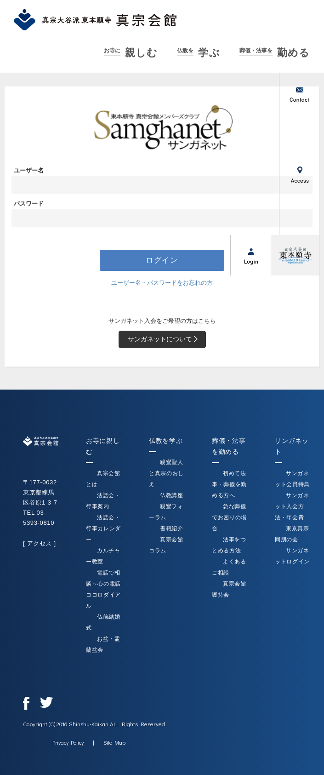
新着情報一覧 (299, 134)
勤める (274, 52)
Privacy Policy (68, 742)
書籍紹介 (171, 528)
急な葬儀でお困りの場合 (229, 517)
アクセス (299, 174)
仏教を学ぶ (165, 440)
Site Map (114, 742)
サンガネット (299, 215)
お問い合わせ (299, 93)
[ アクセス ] (39, 543)
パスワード (29, 203)
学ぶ (198, 52)
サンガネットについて (164, 339)
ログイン (250, 255)
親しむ (131, 52)
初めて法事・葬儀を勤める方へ (229, 484)
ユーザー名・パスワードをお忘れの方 (162, 282)
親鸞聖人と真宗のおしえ (166, 473)
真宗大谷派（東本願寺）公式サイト (295, 255)
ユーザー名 (29, 170)
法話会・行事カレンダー (103, 528)
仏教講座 (171, 495)
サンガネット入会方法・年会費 (292, 506)
